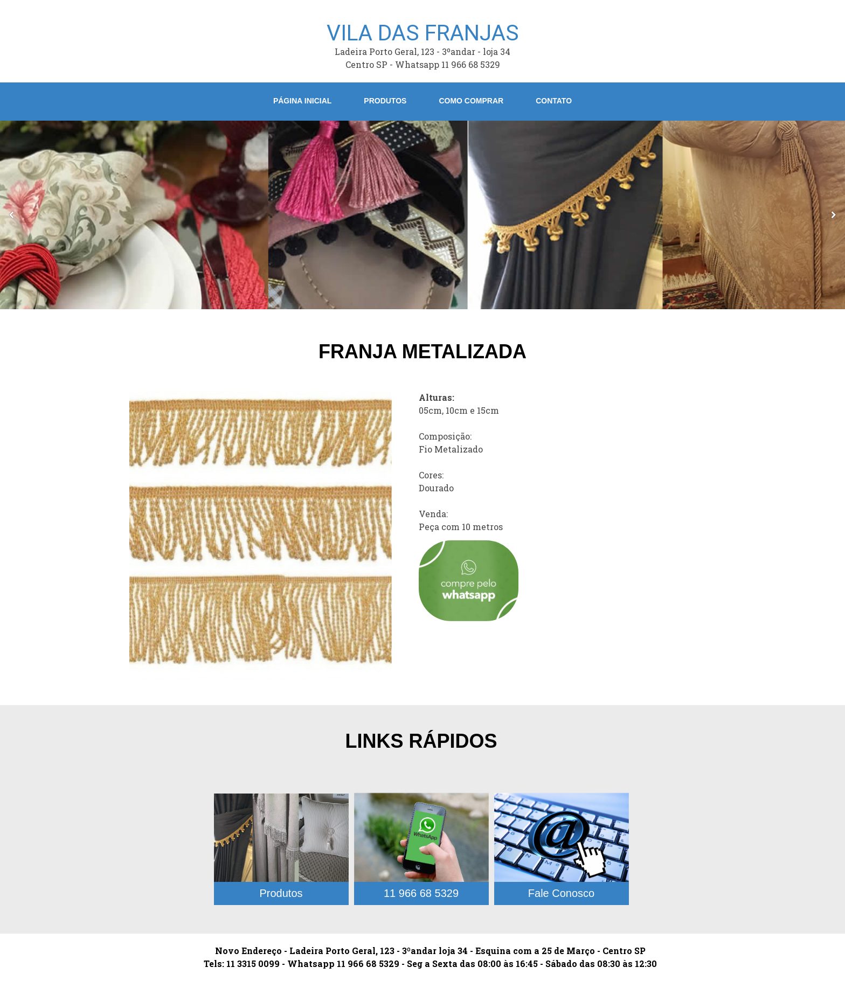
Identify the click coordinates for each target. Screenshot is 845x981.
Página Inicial (302, 100)
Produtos (385, 100)
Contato (554, 100)
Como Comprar (471, 100)
